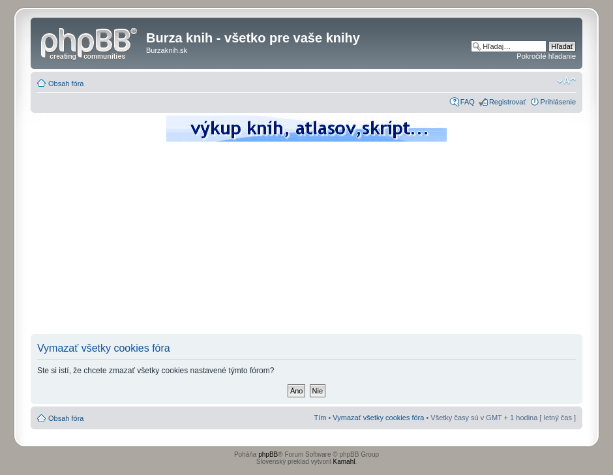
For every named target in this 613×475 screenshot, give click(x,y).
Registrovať (507, 102)
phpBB (268, 454)
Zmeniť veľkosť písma (566, 81)
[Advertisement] (306, 241)
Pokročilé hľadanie (546, 56)
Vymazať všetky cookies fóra (378, 417)
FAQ (467, 102)
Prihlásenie (558, 102)
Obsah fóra (65, 83)
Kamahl (344, 461)
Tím (320, 417)
